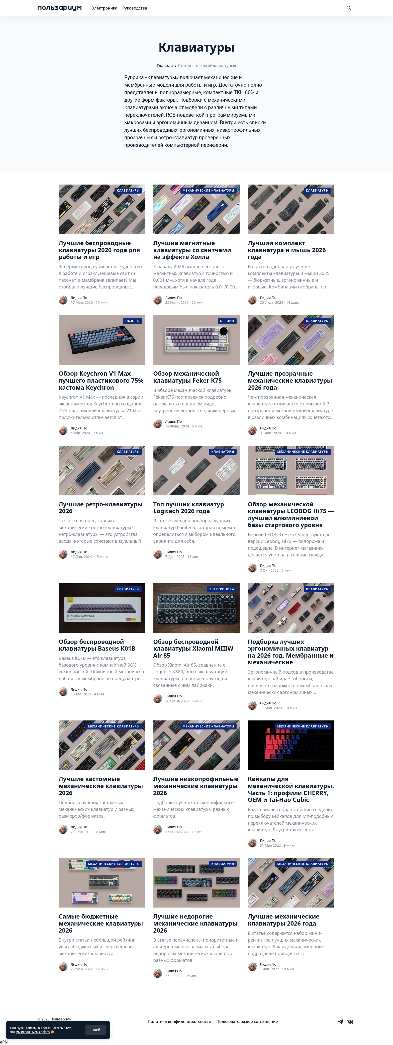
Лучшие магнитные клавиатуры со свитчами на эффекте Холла (192, 249)
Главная (165, 65)
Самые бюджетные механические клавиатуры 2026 (101, 923)
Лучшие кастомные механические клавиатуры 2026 (101, 785)
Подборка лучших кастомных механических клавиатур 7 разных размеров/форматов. (96, 809)
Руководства (134, 8)
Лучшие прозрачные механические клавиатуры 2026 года (290, 380)
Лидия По (79, 297)
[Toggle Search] (348, 8)
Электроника (104, 8)
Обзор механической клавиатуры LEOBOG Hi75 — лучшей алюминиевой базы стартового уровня (291, 514)
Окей (95, 1029)
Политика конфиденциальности (179, 1021)
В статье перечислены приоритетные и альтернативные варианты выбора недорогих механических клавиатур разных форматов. (196, 950)
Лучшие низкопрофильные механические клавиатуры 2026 (195, 785)
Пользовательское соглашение (247, 1021)
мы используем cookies (33, 1032)
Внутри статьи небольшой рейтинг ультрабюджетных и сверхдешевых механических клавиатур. (97, 946)
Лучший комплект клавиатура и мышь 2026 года (287, 249)
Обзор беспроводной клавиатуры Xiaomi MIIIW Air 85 (193, 648)
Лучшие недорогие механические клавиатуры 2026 (195, 923)
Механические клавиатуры (208, 190)
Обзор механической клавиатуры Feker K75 (187, 377)
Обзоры (132, 321)
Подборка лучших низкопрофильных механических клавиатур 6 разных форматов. (194, 809)
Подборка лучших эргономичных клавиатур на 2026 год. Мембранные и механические (291, 652)
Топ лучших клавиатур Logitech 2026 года (188, 507)
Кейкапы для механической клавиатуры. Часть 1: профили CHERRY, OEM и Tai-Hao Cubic (291, 789)
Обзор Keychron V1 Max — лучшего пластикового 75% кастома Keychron (101, 380)
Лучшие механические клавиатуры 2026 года (284, 920)
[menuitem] (179, 1021)
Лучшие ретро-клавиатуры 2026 (101, 507)
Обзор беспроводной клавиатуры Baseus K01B (97, 645)
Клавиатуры (128, 190)
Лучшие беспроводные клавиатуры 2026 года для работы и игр (99, 249)
